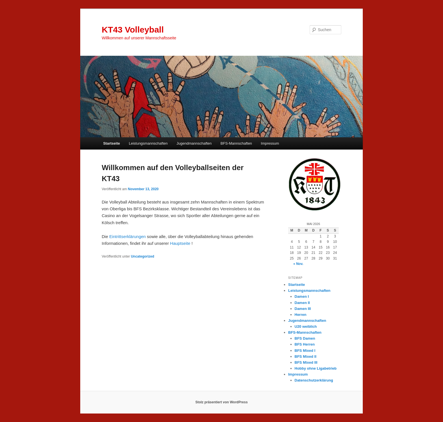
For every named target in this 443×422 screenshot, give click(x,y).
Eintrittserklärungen (127, 236)
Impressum (270, 143)
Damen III (303, 309)
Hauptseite (180, 243)
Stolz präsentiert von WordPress (221, 402)
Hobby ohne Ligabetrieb (316, 368)
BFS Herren (305, 344)
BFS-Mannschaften (236, 143)
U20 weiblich (306, 326)
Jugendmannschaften (194, 143)
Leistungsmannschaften (148, 143)
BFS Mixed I (305, 350)
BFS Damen (305, 338)
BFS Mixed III (306, 362)
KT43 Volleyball (133, 29)
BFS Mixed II (305, 356)
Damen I (302, 296)
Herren (301, 314)
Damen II (302, 303)
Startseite (111, 143)
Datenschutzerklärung (314, 380)
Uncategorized (142, 256)
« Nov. (298, 264)
